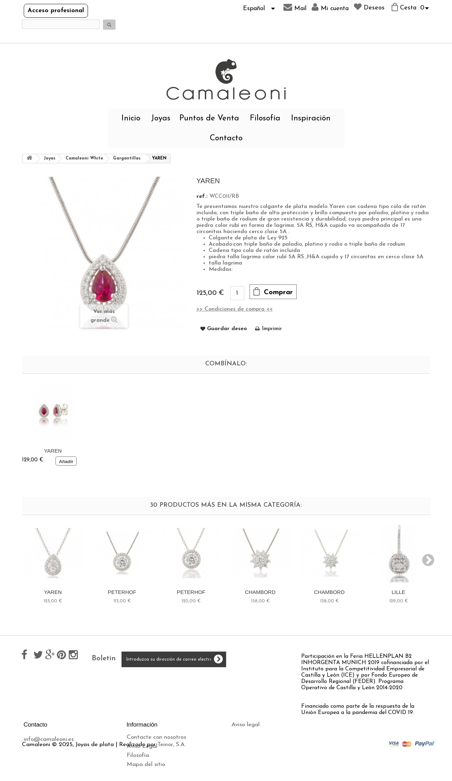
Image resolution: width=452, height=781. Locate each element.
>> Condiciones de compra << (235, 309)
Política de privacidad (260, 743)
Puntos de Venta (209, 118)
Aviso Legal (142, 746)
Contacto (226, 138)
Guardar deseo (227, 329)
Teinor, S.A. (171, 778)
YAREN (53, 451)
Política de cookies (255, 752)
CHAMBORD (260, 592)
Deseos (369, 7)
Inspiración (311, 118)
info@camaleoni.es (49, 739)
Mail (294, 7)
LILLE (398, 592)
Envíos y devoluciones (259, 734)
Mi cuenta (330, 7)
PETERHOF (122, 592)
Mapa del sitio (146, 764)
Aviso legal (245, 725)
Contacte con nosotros (156, 737)
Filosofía (265, 118)
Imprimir (272, 329)
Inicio (130, 118)
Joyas (160, 118)
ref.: (202, 196)
